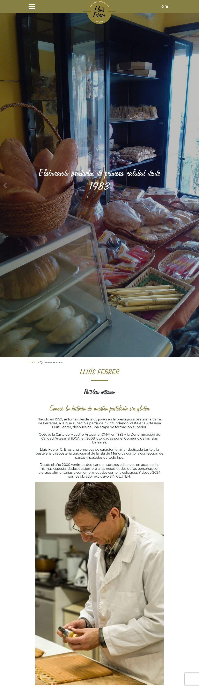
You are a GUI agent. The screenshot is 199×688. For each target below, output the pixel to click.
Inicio (33, 362)
